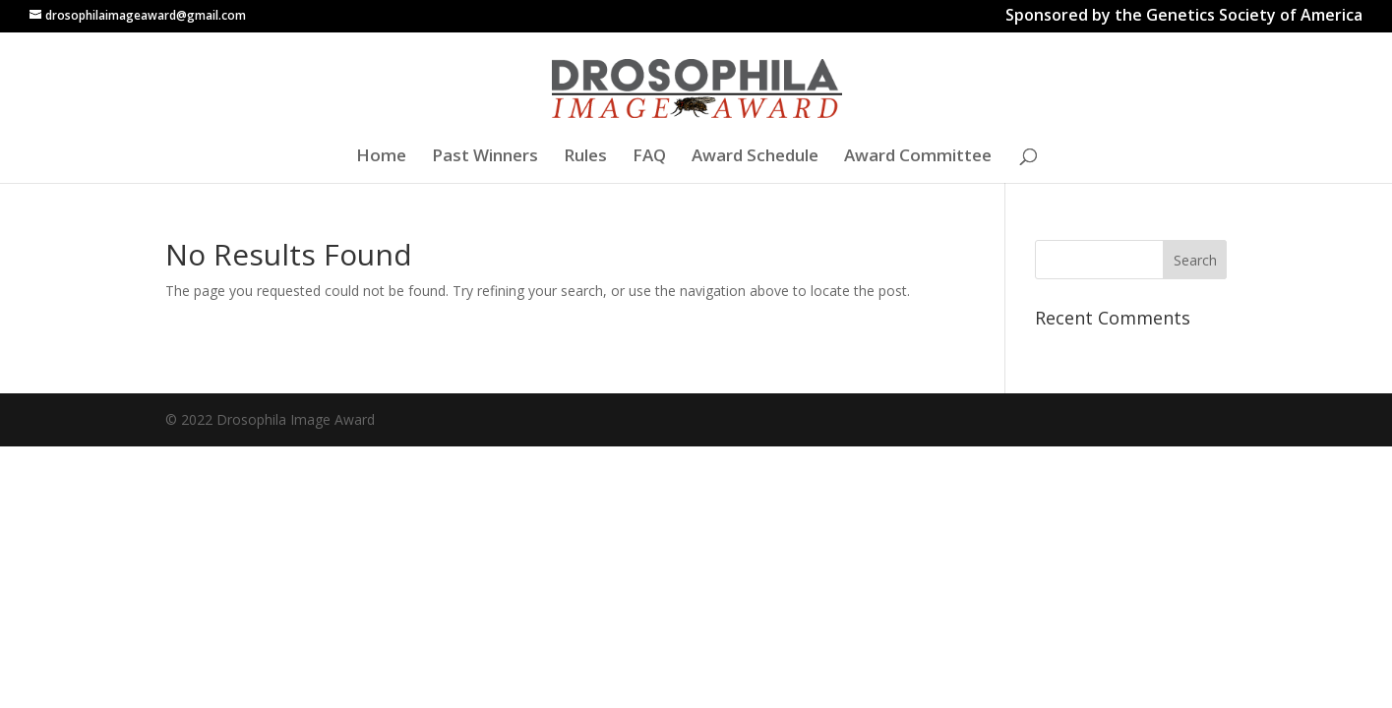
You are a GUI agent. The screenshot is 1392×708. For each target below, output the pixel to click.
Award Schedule (755, 157)
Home (381, 157)
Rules (585, 157)
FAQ (649, 157)
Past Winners (485, 157)
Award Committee (918, 157)
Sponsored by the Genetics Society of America (1183, 17)
